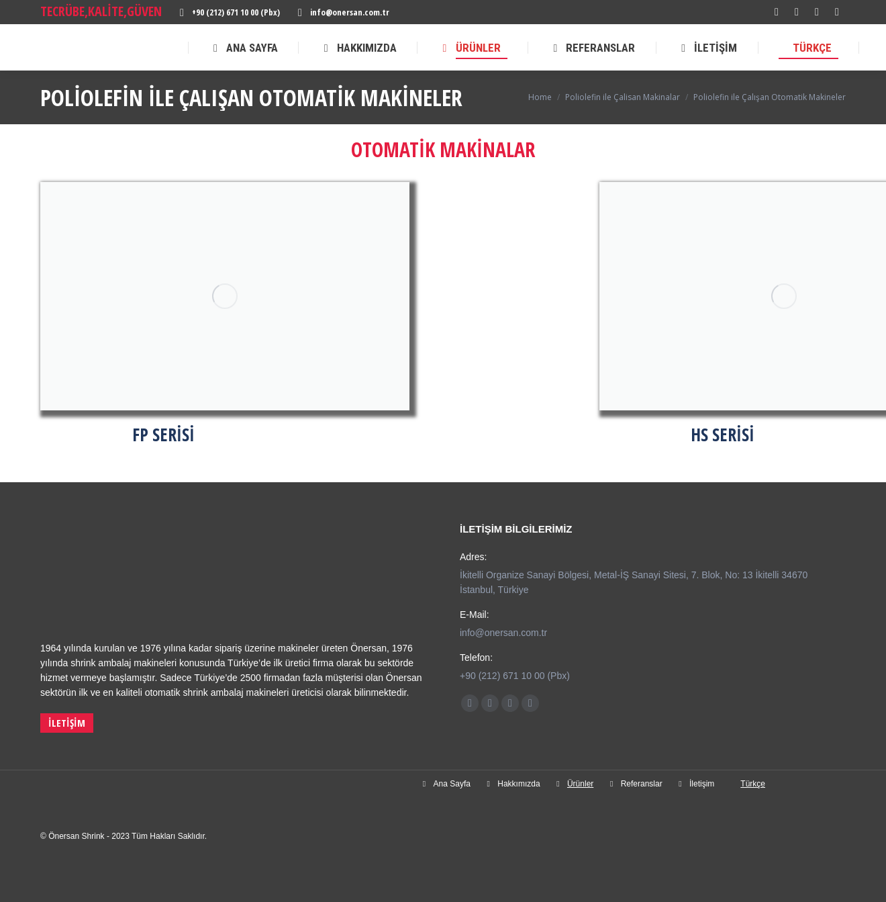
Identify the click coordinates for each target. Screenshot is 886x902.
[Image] (224, 296)
